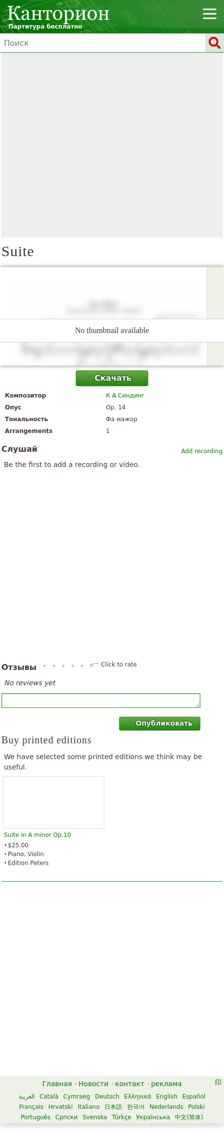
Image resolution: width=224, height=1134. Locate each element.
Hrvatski (60, 1106)
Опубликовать (158, 723)
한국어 (136, 1106)
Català (48, 1096)
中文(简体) (189, 1117)
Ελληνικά (137, 1096)
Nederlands (166, 1106)
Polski (196, 1106)
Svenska (95, 1117)
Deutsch (107, 1096)
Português (35, 1117)
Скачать (106, 378)
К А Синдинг (125, 395)
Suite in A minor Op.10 (37, 835)
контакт (130, 1084)
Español (193, 1096)
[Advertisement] (92, 145)
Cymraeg (77, 1096)
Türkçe (121, 1117)
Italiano (89, 1106)
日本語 (113, 1106)
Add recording (202, 451)
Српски (66, 1117)
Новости (94, 1084)
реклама (166, 1084)
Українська (153, 1117)
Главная (57, 1084)
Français (31, 1106)
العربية (27, 1096)
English (166, 1096)
